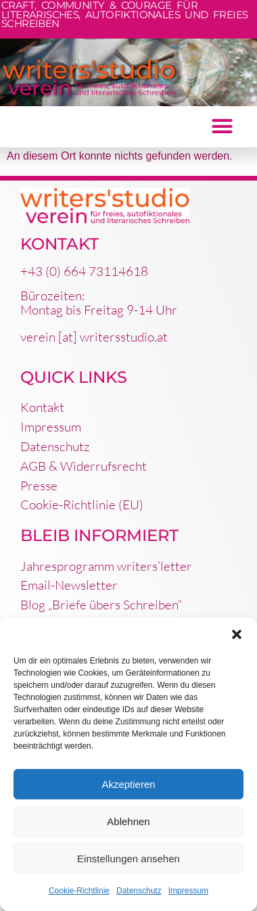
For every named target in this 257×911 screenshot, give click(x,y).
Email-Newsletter (69, 585)
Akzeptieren (128, 784)
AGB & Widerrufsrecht (83, 466)
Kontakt (42, 407)
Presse (38, 485)
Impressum (188, 890)
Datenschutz (139, 890)
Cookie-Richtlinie (79, 890)
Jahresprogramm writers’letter (106, 566)
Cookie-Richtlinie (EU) (81, 504)
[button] (236, 634)
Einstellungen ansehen (128, 858)
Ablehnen (128, 821)
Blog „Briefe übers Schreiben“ (101, 605)
